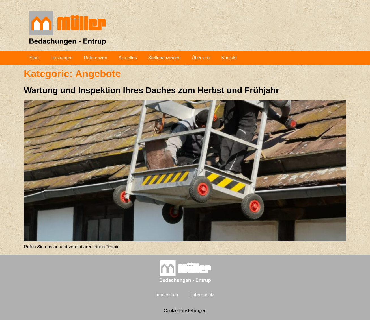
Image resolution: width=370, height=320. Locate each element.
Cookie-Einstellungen (185, 310)
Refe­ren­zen (95, 57)
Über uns (201, 57)
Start (34, 57)
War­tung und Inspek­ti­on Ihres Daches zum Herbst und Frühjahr (151, 90)
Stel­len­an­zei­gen (164, 57)
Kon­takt (229, 57)
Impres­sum (167, 294)
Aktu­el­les (128, 57)
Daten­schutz (201, 294)
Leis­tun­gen (61, 57)
